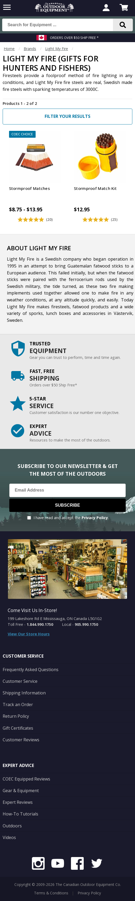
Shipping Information (24, 693)
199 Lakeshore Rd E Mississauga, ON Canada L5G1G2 (55, 618)
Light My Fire (56, 48)
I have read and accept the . (71, 517)
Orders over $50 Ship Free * (74, 37)
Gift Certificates (18, 728)
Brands (30, 48)
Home (9, 48)
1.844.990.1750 (40, 624)
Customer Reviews (21, 740)
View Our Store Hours (29, 633)
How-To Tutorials (20, 814)
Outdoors (12, 826)
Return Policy (16, 716)
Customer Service (20, 681)
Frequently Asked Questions (30, 669)
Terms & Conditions (51, 892)
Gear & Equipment (21, 790)
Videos (9, 837)
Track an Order (18, 704)
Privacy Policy (95, 517)
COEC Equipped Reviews (26, 779)
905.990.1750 (86, 624)
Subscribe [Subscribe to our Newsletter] (67, 505)
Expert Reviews (18, 802)
